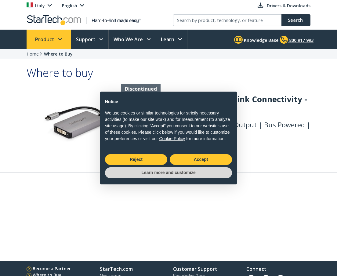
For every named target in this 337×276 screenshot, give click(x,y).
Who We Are (129, 39)
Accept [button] (201, 159)
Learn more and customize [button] (168, 172)
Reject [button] (136, 159)
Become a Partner (52, 268)
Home (33, 54)
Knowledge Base (256, 40)
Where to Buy (58, 54)
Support (86, 39)
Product (45, 39)
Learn (168, 39)
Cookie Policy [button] (172, 138)
